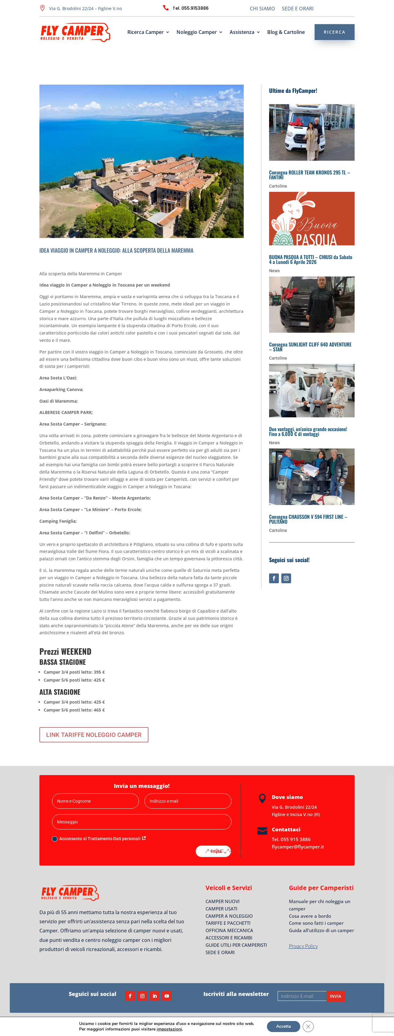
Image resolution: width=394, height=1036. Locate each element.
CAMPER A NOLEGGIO (229, 916)
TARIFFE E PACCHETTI (228, 923)
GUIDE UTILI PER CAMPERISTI (236, 945)
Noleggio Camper (197, 32)
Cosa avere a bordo (310, 916)
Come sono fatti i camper (316, 923)
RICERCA (334, 32)
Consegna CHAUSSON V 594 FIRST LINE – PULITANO (308, 519)
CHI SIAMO (262, 9)
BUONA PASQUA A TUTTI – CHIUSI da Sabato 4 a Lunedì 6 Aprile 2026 (310, 259)
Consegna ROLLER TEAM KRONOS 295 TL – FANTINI (309, 175)
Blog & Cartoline (286, 32)
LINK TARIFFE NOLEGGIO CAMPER (94, 734)
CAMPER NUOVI (222, 901)
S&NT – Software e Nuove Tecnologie (314, 1024)
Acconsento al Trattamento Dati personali (99, 839)
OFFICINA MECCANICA (229, 930)
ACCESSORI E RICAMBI (229, 938)
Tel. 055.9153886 (191, 8)
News (274, 270)
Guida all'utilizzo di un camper (321, 930)
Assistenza (242, 32)
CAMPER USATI (221, 909)
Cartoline (278, 186)
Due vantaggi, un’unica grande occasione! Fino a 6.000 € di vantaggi (308, 431)
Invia (216, 851)
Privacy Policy (303, 946)
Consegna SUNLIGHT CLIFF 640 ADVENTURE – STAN (310, 347)
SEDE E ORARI (298, 9)
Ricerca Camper (145, 32)
